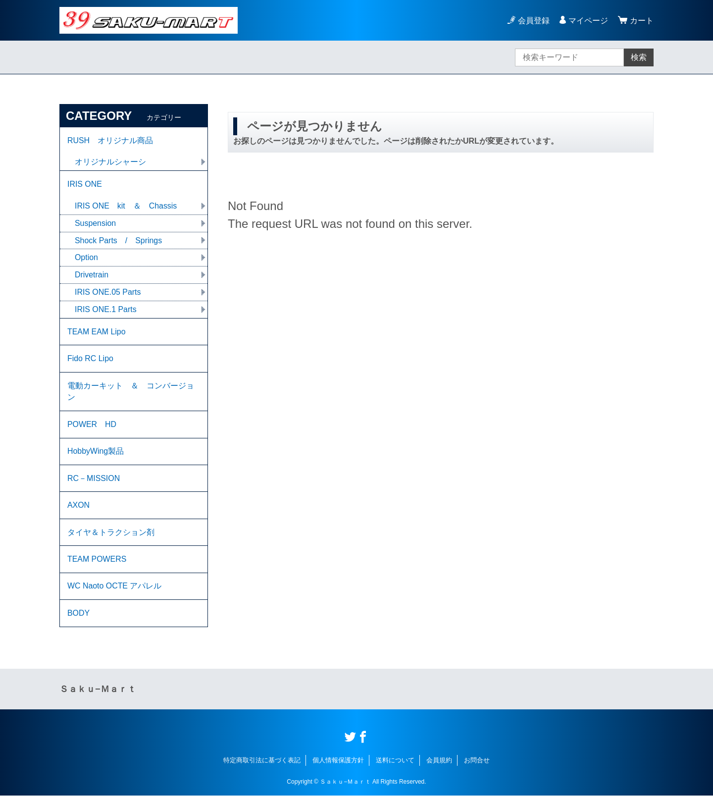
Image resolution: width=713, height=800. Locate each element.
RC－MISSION (93, 481)
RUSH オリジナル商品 (110, 140)
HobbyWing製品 (95, 453)
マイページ (588, 20)
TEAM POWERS (97, 562)
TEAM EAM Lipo (96, 332)
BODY (78, 617)
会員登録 (534, 20)
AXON (78, 508)
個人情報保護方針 (338, 764)
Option (86, 258)
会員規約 (439, 764)
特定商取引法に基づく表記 (262, 764)
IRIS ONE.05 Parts (108, 293)
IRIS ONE (84, 184)
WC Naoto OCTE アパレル (114, 590)
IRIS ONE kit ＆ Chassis (126, 206)
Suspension (95, 223)
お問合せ (477, 764)
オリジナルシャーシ (110, 162)
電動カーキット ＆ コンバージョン (130, 393)
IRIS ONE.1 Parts (106, 310)
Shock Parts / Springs (118, 241)
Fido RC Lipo (90, 360)
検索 (639, 57)
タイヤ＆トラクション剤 (110, 535)
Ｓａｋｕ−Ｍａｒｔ (97, 693)
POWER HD (92, 426)
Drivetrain (91, 275)
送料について (395, 764)
